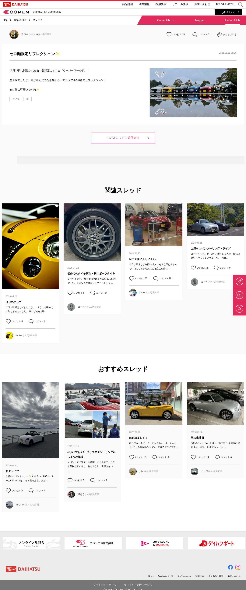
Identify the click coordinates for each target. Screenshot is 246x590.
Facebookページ (165, 576)
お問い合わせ (202, 4)
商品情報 (127, 4)
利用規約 (199, 576)
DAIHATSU (15, 4)
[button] (240, 4)
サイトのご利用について (138, 584)
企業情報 (144, 4)
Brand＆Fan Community (32, 11)
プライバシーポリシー (106, 584)
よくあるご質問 (216, 576)
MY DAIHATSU (225, 4)
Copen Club (20, 20)
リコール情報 (180, 4)
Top (5, 20)
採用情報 (161, 4)
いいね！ (176, 34)
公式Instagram (184, 576)
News (150, 576)
